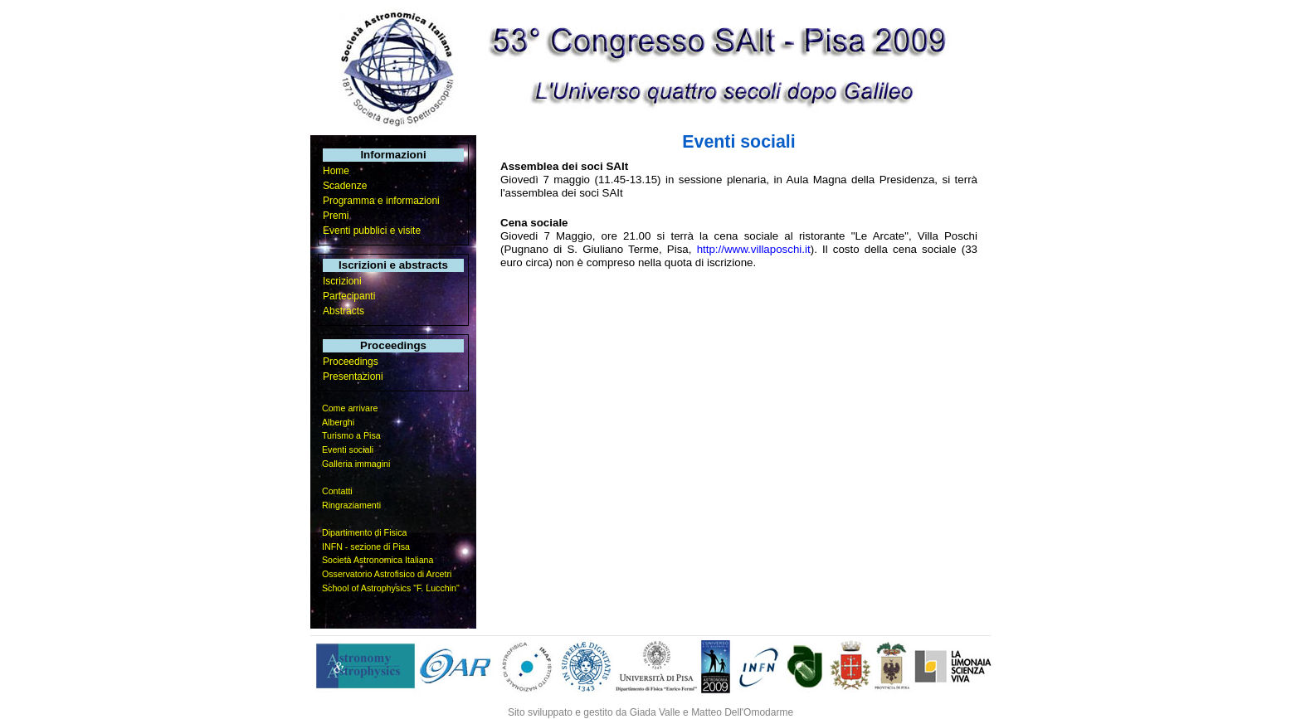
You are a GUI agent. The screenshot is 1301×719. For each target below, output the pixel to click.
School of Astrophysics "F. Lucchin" (391, 588)
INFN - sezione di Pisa (366, 546)
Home (336, 171)
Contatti (337, 491)
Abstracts (343, 311)
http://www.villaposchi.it (754, 249)
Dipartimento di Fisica (364, 532)
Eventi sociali (347, 449)
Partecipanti (349, 296)
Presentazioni (353, 376)
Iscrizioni (342, 281)
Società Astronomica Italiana (377, 560)
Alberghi (338, 422)
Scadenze (345, 186)
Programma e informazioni (381, 200)
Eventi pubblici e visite (372, 230)
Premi (335, 215)
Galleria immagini (356, 464)
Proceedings (350, 361)
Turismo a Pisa (351, 435)
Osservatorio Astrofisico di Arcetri (386, 574)
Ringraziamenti (351, 505)
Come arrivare (350, 408)
